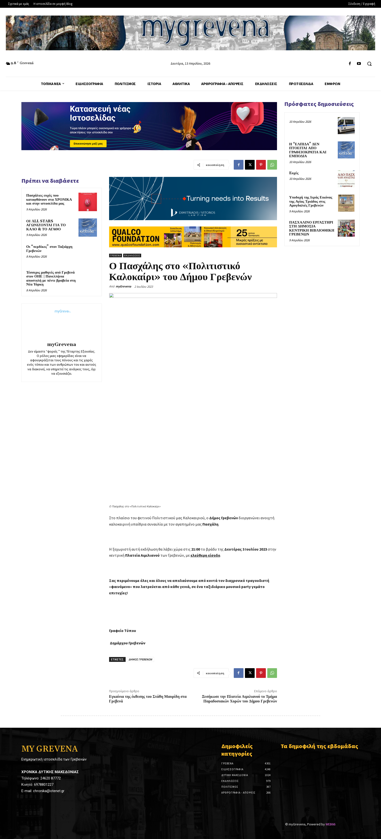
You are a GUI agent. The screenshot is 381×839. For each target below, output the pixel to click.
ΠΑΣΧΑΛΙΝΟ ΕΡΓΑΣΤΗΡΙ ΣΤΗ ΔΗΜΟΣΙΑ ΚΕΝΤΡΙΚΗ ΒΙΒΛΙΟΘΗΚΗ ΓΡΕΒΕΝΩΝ (311, 228)
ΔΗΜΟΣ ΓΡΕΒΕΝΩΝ (140, 659)
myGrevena (61, 344)
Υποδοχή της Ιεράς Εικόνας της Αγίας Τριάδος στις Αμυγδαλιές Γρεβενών (310, 201)
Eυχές (293, 173)
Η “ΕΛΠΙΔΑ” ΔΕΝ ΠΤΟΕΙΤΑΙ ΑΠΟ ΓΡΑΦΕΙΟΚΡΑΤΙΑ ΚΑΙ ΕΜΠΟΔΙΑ (307, 150)
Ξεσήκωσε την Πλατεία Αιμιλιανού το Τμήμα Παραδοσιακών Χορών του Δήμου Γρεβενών (239, 699)
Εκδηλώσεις (132, 255)
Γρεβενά (115, 255)
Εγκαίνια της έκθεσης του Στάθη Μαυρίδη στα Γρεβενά (148, 699)
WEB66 (330, 820)
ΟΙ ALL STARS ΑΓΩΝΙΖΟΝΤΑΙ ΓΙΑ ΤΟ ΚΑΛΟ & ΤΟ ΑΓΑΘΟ (46, 225)
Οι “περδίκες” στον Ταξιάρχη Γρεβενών (49, 248)
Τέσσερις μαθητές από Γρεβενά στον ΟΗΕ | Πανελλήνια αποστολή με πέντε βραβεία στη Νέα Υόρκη (51, 278)
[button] (369, 63)
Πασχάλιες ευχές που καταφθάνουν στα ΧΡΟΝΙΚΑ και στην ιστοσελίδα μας (49, 199)
